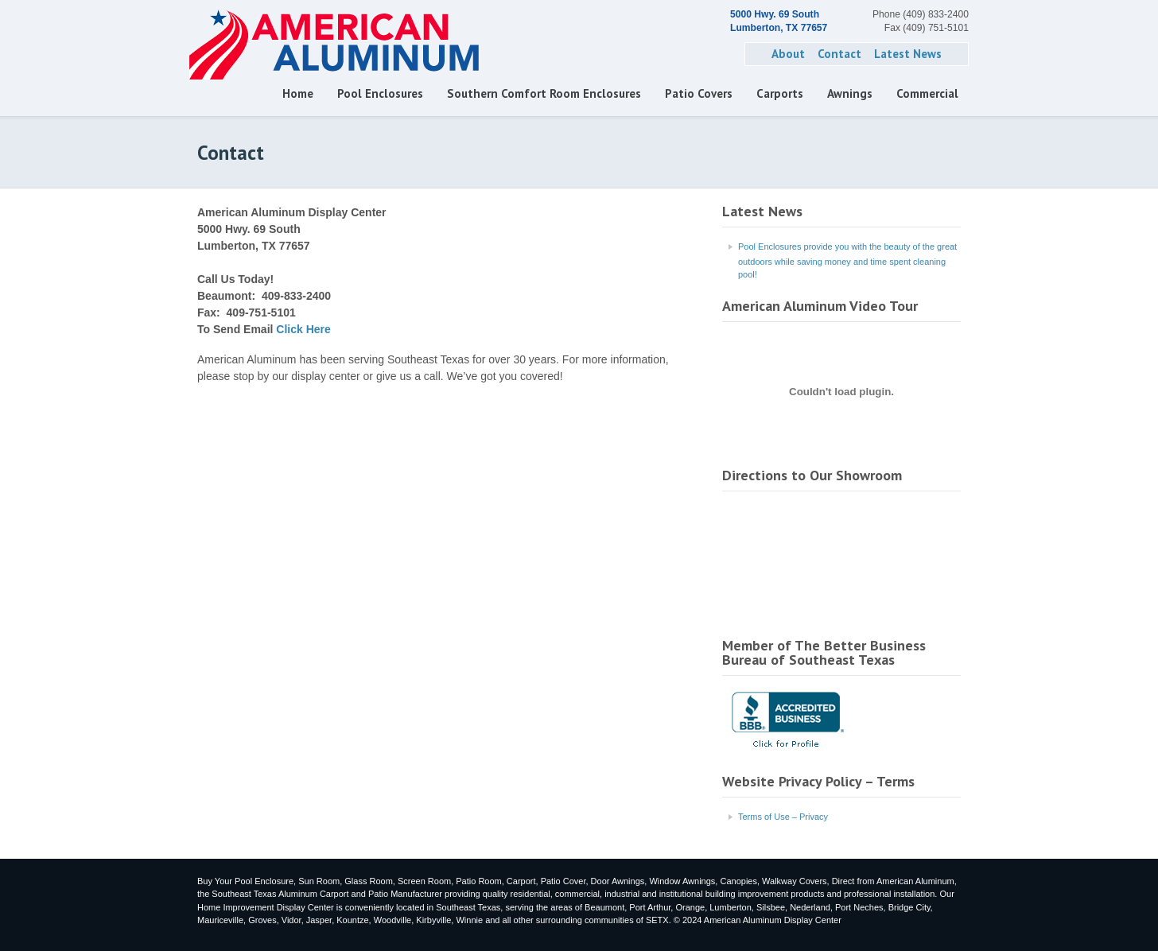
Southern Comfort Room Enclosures (544, 93)
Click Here (303, 329)
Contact (839, 53)
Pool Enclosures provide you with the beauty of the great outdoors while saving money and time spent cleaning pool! (847, 261)
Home (297, 93)
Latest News (908, 53)
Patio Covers (698, 93)
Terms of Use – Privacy (783, 816)
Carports (779, 93)
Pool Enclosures (380, 93)
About (788, 53)
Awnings (849, 93)
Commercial (927, 93)
